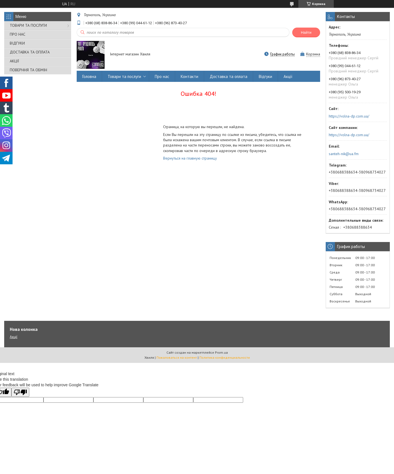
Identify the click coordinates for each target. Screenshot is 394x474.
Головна (89, 76)
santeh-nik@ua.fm (344, 153)
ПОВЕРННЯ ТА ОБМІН (28, 69)
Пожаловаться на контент (176, 357)
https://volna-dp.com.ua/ (349, 116)
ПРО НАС (17, 34)
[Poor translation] (20, 392)
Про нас (162, 76)
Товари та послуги (124, 76)
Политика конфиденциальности (224, 357)
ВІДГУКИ (17, 43)
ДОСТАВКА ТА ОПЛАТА (30, 52)
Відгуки (265, 76)
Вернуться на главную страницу (190, 158)
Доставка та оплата (228, 76)
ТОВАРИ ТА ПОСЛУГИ (28, 25)
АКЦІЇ (14, 60)
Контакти (189, 76)
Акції (288, 76)
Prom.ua (221, 352)
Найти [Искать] (306, 32)
